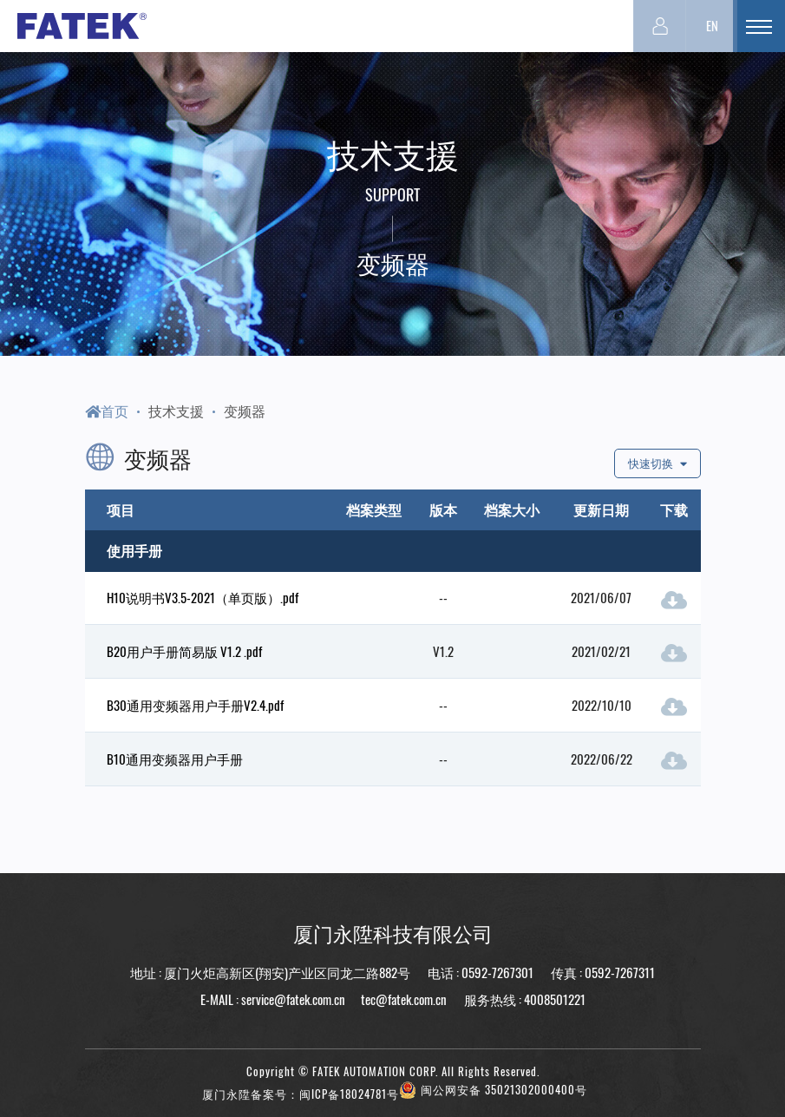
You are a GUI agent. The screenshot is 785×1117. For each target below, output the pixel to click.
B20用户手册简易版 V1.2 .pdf (184, 650)
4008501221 (554, 999)
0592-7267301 (497, 972)
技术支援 (176, 410)
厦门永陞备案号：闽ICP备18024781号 (300, 1094)
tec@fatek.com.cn (402, 999)
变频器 (244, 410)
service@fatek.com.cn (293, 999)
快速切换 (657, 463)
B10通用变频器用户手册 (175, 758)
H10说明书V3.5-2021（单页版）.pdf (202, 597)
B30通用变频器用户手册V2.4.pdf (195, 704)
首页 (106, 410)
